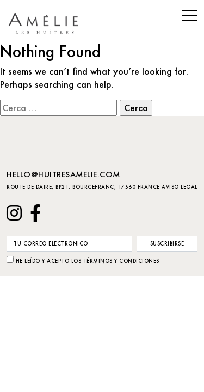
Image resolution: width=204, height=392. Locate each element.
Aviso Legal (179, 187)
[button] (189, 15)
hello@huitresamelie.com (63, 174)
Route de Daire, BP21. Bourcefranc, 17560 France (83, 187)
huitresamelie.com (48, 23)
